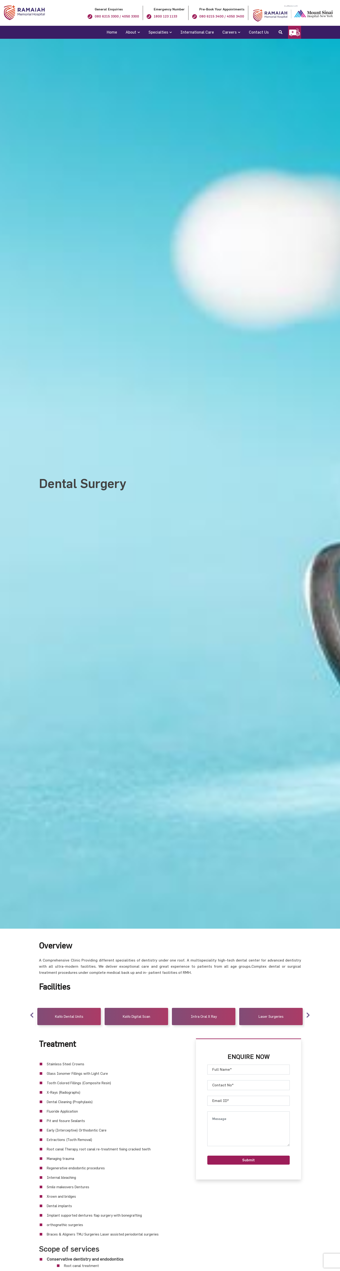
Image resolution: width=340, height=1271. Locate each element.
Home (112, 32)
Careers (229, 32)
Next (308, 1014)
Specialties (158, 32)
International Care (197, 32)
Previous (32, 1014)
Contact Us (259, 32)
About (131, 32)
